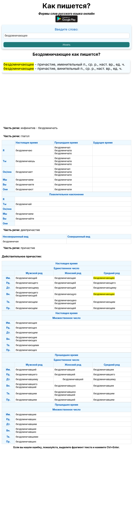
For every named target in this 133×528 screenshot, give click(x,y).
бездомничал (62, 147)
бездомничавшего (26, 374)
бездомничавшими (27, 436)
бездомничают (24, 189)
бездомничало (63, 153)
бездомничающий (26, 277)
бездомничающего (27, 282)
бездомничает (24, 171)
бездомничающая (65, 277)
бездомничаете (25, 184)
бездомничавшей (65, 374)
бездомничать (47, 128)
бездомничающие (26, 322)
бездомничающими (27, 345)
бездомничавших (26, 419)
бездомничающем (27, 308)
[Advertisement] (66, 99)
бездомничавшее (103, 369)
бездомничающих (26, 327)
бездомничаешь (25, 161)
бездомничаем (24, 179)
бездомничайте (25, 218)
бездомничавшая (65, 369)
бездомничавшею (65, 391)
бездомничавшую (65, 385)
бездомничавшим (26, 393)
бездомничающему (27, 287)
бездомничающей (65, 282)
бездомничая (11, 241)
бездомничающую (65, 294)
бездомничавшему (27, 379)
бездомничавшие (26, 414)
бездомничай (24, 204)
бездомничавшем (26, 399)
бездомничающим (27, 301)
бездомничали (63, 179)
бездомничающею (66, 300)
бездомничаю (24, 150)
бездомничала (63, 150)
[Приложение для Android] (66, 21)
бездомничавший (26, 369)
